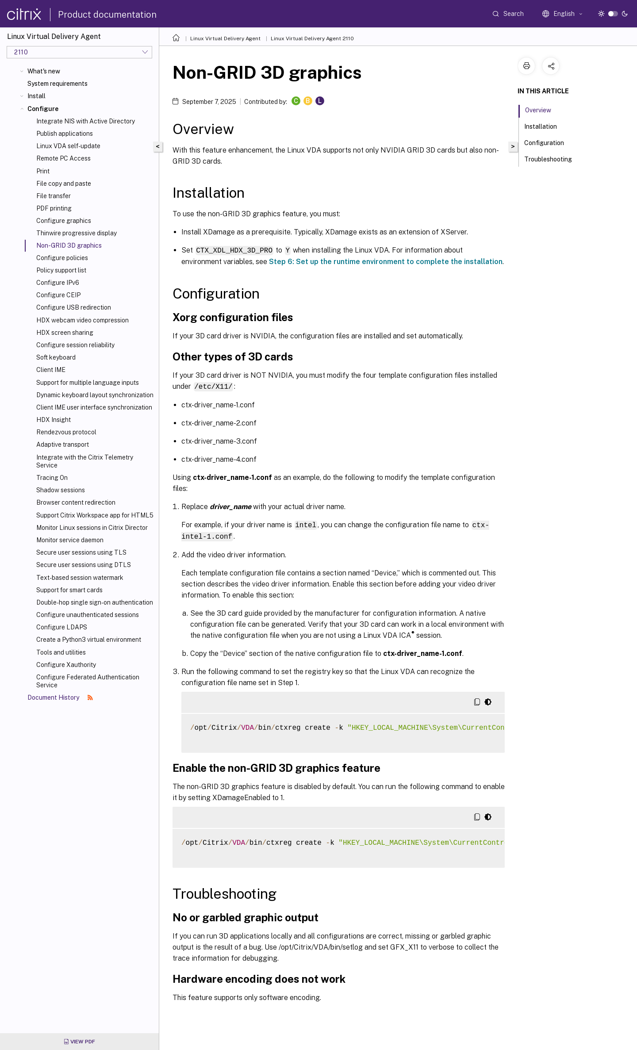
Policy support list (61, 270)
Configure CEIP (58, 295)
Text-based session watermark (79, 577)
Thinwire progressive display (76, 233)
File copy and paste (63, 183)
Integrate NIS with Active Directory (85, 121)
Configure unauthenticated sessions (87, 614)
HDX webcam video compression (82, 320)
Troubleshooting (553, 158)
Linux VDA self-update (68, 145)
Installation (545, 125)
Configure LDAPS (61, 627)
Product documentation (107, 14)
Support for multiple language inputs (87, 382)
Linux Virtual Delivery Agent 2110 (312, 38)
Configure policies (62, 257)
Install (36, 96)
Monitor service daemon (70, 540)
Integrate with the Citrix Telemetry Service (84, 461)
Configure (42, 108)
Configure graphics (63, 220)
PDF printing (54, 208)
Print (43, 171)
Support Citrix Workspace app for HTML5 (94, 515)
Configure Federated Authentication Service (87, 681)
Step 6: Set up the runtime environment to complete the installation (386, 261)
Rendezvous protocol (66, 432)
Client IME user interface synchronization (94, 407)
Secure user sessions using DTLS (83, 564)
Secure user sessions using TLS (81, 552)
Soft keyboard (56, 357)
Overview (543, 109)
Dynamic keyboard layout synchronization (94, 395)
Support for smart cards (69, 590)
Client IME (50, 369)
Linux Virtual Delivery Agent (225, 38)
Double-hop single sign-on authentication (94, 602)
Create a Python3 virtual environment (88, 639)
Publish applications (64, 133)
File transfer (53, 195)
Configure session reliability (75, 345)
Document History (60, 697)
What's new (43, 71)
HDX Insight (53, 419)
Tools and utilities (61, 652)
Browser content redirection (75, 502)
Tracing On (52, 477)
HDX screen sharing (64, 332)
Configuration (549, 142)
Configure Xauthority (66, 664)
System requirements (57, 83)
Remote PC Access (63, 158)
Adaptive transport (62, 444)
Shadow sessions (60, 490)
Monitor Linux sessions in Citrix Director (92, 527)
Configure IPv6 (57, 282)
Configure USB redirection (73, 307)
